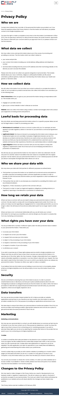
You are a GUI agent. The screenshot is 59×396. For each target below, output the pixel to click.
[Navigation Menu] (56, 3)
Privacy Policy (49, 394)
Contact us (10, 394)
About (3, 394)
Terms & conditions (36, 394)
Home (2, 11)
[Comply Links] (8, 3)
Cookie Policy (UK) (22, 394)
